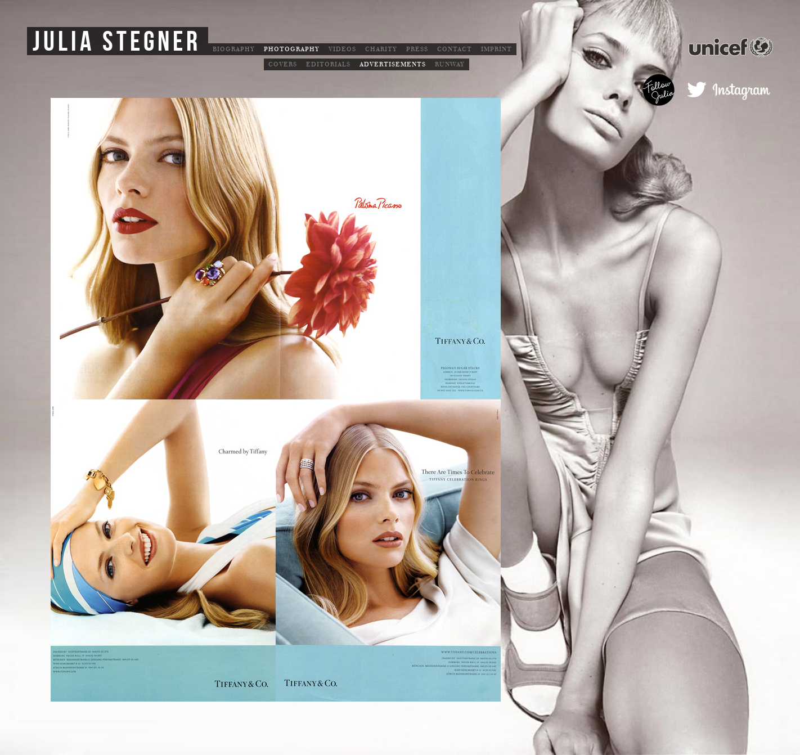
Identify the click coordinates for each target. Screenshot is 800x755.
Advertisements (392, 64)
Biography (234, 49)
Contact (454, 49)
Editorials (328, 64)
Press (417, 49)
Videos (342, 49)
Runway (450, 64)
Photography (292, 49)
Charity (381, 49)
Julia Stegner (117, 42)
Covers (282, 64)
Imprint (496, 49)
